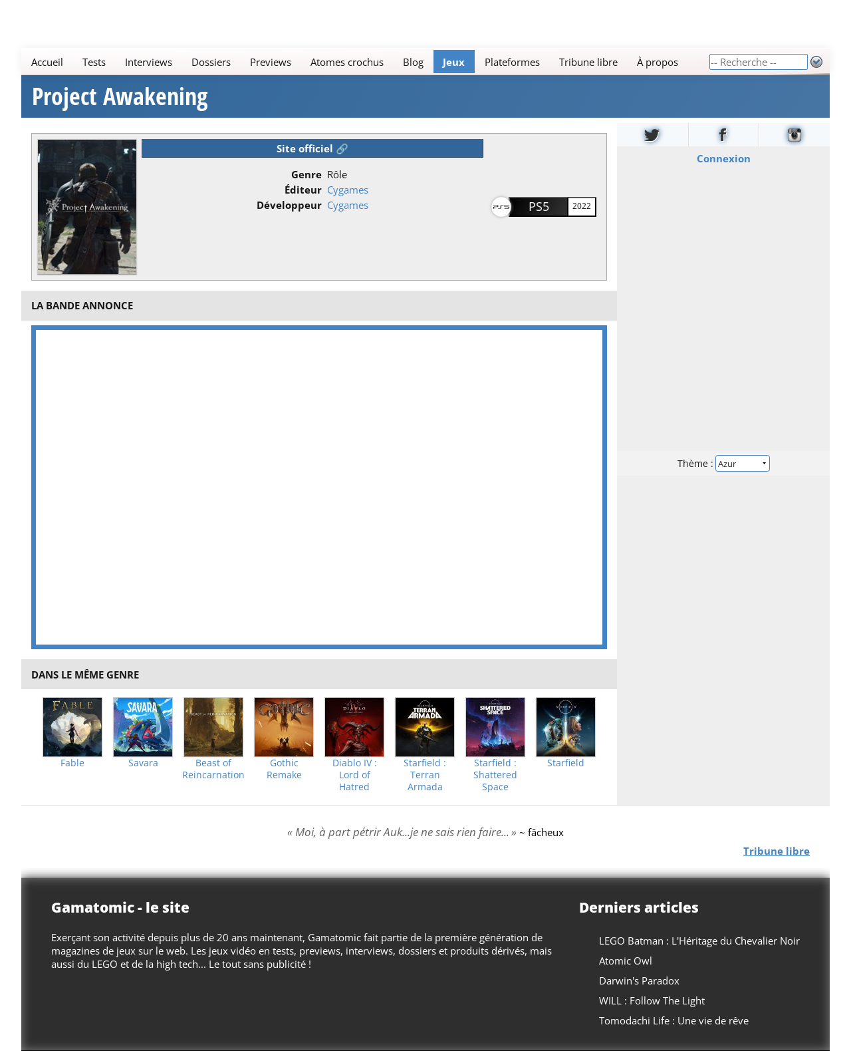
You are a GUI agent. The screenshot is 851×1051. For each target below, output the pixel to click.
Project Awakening (119, 96)
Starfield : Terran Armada (425, 775)
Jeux (454, 62)
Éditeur (303, 189)
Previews (270, 62)
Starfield (565, 763)
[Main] (365, 61)
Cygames (347, 189)
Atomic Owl (625, 960)
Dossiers (211, 62)
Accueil (47, 62)
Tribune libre (588, 62)
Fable (72, 763)
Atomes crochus (347, 62)
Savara (143, 763)
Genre (306, 174)
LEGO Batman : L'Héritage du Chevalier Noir (699, 940)
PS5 (539, 206)
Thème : (723, 463)
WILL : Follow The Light (652, 1000)
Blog (413, 62)
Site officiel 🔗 (312, 148)
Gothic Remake (284, 769)
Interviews (148, 62)
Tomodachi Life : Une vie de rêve (674, 1020)
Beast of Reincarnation (213, 769)
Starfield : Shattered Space (495, 775)
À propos (657, 62)
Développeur (289, 205)
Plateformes (512, 62)
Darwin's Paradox (639, 980)
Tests (94, 62)
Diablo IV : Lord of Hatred (354, 775)
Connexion (724, 158)
